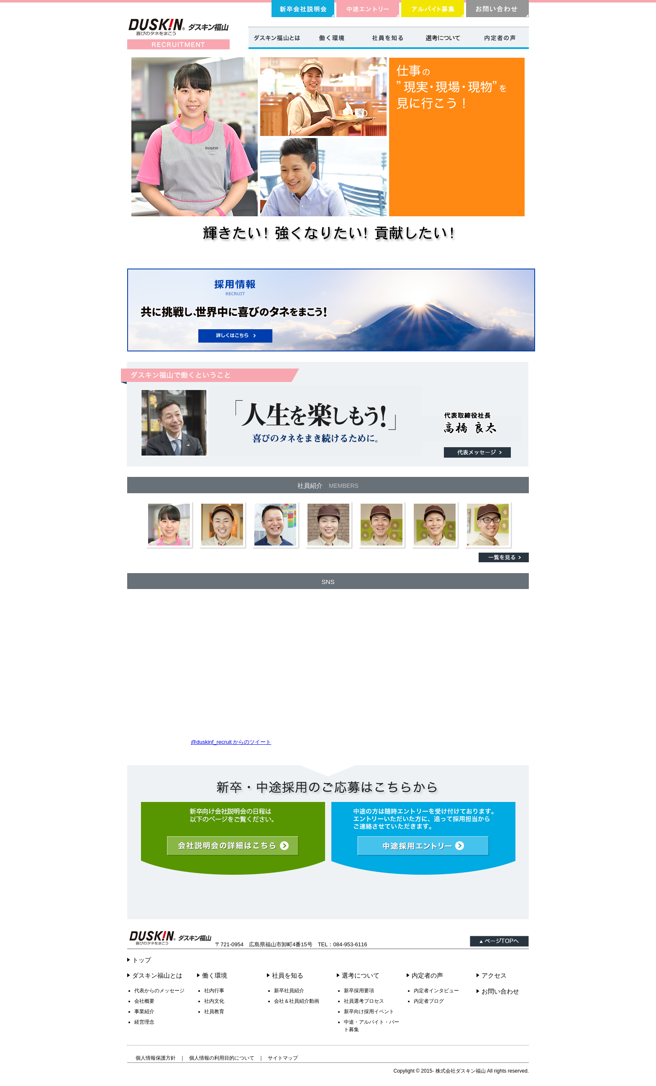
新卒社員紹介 (289, 991)
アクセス (494, 975)
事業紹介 (144, 1011)
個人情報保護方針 (156, 1058)
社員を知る (287, 975)
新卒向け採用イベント (369, 1011)
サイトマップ (283, 1058)
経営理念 (144, 1022)
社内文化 (214, 1001)
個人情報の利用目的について (221, 1058)
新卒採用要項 (359, 991)
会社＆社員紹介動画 (296, 1001)
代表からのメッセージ (159, 991)
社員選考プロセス (364, 1001)
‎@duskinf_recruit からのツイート (231, 742)
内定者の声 (427, 975)
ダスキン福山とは (157, 975)
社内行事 (214, 991)
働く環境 (214, 975)
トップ (141, 959)
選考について (360, 975)
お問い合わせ (500, 991)
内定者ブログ (429, 1001)
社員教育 (214, 1011)
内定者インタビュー (436, 991)
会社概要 (144, 1001)
